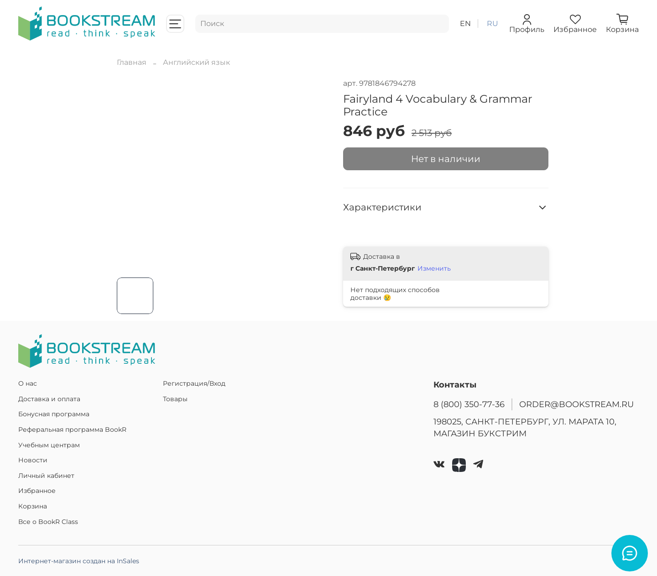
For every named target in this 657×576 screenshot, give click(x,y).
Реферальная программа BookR (72, 429)
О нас (27, 383)
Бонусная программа (53, 414)
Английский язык (196, 62)
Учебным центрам (49, 445)
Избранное (37, 491)
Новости (32, 460)
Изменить (434, 268)
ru (492, 23)
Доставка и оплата (49, 399)
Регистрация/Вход (194, 383)
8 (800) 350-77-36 (469, 404)
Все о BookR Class (48, 522)
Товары (175, 399)
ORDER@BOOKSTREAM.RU (576, 404)
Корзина (32, 506)
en (465, 23)
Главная (131, 62)
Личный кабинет (46, 475)
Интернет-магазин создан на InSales (78, 561)
